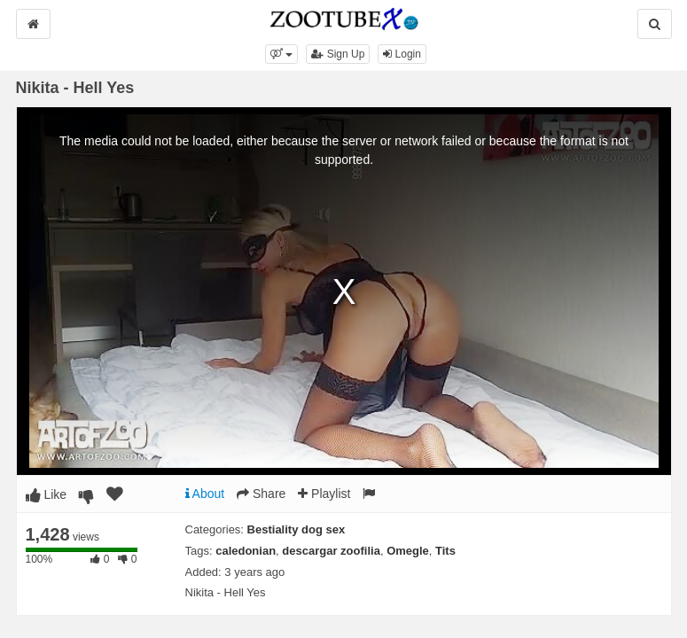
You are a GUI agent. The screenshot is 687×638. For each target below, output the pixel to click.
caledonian (245, 550)
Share (261, 493)
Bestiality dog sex (296, 529)
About (205, 493)
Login (402, 54)
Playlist (324, 493)
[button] (281, 54)
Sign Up (337, 54)
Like (46, 494)
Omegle (407, 550)
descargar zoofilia (331, 550)
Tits (445, 550)
